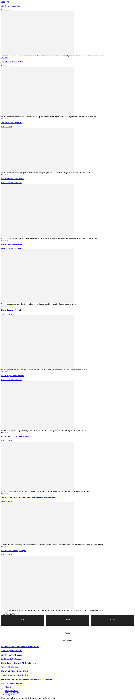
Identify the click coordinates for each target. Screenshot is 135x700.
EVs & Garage (6, 651)
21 (5, 614)
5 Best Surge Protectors (11, 6)
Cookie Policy (10, 689)
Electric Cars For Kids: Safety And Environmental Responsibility (28, 497)
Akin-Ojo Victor (6, 10)
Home (3, 2)
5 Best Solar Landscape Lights (13, 551)
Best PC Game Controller (11, 123)
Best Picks (4, 659)
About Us (8, 687)
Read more (4, 58)
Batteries (4, 667)
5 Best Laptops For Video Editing (15, 436)
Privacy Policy (10, 694)
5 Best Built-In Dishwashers (12, 179)
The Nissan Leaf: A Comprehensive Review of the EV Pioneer (27, 679)
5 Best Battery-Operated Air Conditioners (18, 663)
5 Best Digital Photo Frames (12, 376)
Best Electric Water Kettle (12, 62)
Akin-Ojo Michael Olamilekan (11, 183)
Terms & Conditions (12, 693)
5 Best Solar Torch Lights (11, 655)
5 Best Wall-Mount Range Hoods (14, 671)
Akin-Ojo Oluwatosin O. (16, 659)
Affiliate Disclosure (11, 691)
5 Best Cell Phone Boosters (12, 244)
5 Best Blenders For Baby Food (14, 310)
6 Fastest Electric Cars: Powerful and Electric (20, 647)
